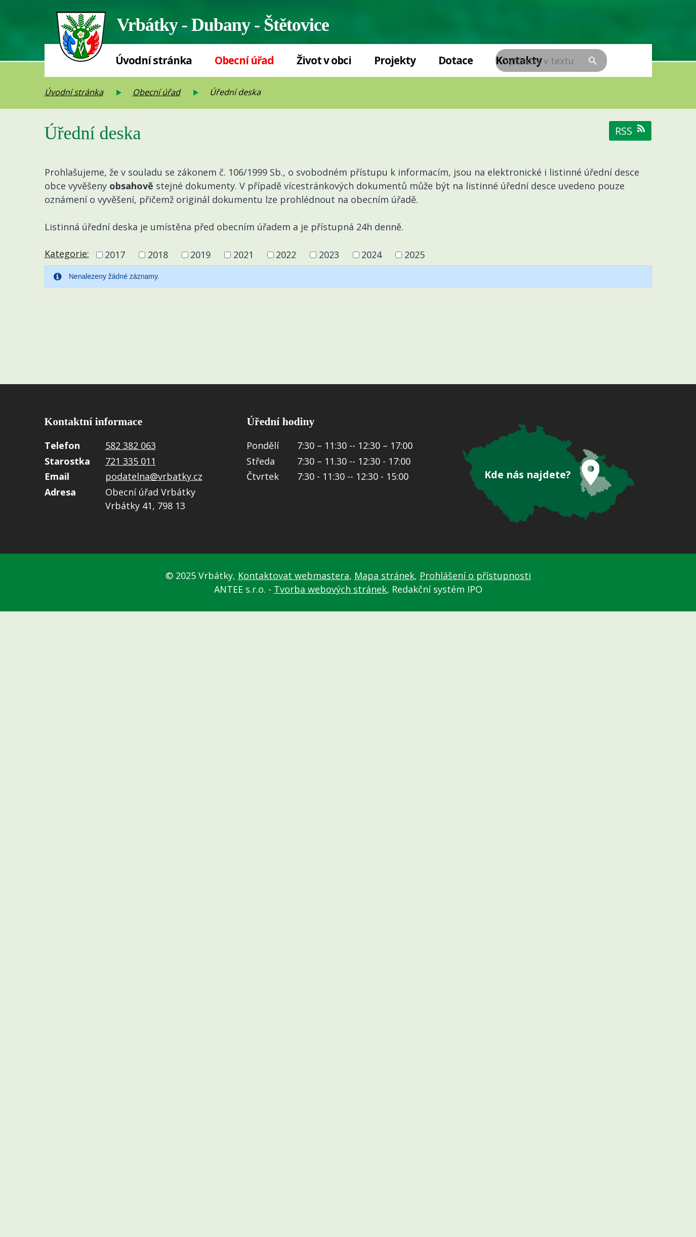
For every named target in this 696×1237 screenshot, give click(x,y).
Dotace (455, 60)
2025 (414, 255)
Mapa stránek (384, 575)
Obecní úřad (244, 60)
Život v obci (324, 60)
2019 (200, 255)
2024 (371, 255)
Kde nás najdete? (527, 474)
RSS (630, 131)
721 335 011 (130, 461)
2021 (243, 255)
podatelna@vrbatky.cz (153, 476)
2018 (158, 255)
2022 (286, 255)
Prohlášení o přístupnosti (475, 575)
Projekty (395, 60)
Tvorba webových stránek (330, 589)
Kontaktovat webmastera (293, 575)
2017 (115, 255)
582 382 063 (130, 445)
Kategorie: (67, 254)
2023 (329, 255)
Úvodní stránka (153, 60)
